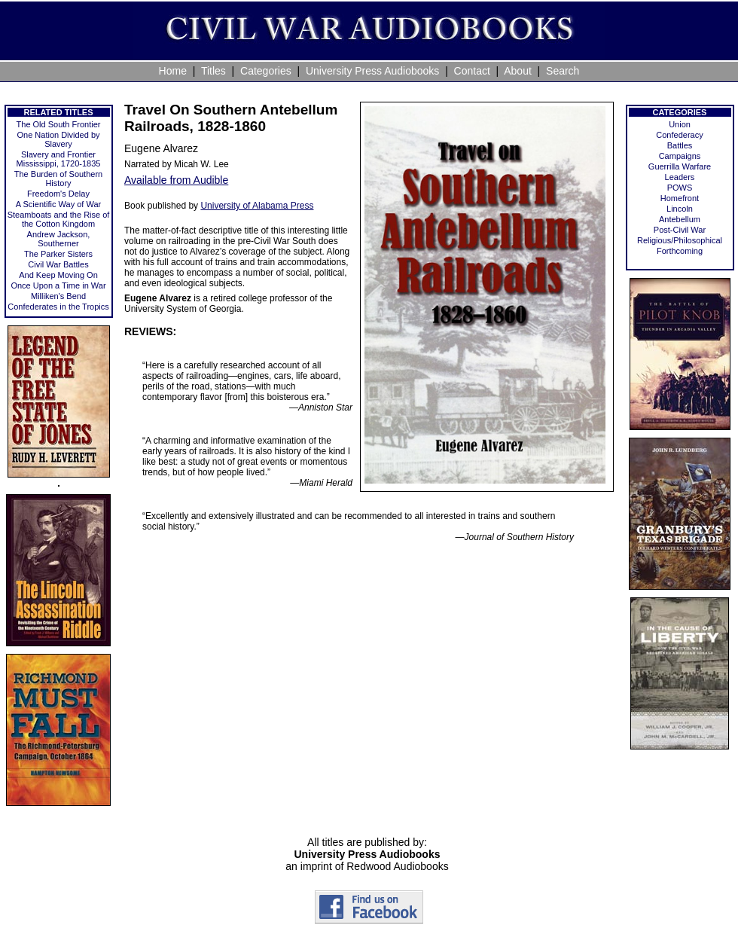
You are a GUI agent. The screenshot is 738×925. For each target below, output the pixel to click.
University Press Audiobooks (372, 71)
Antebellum (679, 219)
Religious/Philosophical (679, 240)
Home (173, 71)
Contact (472, 71)
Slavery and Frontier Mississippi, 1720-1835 (59, 159)
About (518, 71)
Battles (680, 145)
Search (562, 71)
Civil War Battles (58, 264)
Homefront (679, 198)
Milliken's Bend (58, 296)
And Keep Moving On (58, 274)
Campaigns (680, 155)
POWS (680, 187)
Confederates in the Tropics (58, 306)
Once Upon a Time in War (58, 285)
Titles (213, 71)
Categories (265, 71)
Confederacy (679, 134)
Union (680, 124)
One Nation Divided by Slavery (58, 139)
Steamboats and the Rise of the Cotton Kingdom (59, 219)
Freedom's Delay (58, 193)
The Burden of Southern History (58, 178)
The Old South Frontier (59, 124)
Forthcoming (680, 250)
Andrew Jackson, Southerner (58, 239)
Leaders (680, 177)
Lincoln (679, 208)
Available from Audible (176, 180)
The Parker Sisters (58, 253)
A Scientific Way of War (59, 204)
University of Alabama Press (256, 205)
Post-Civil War (680, 229)
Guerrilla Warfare (679, 166)
